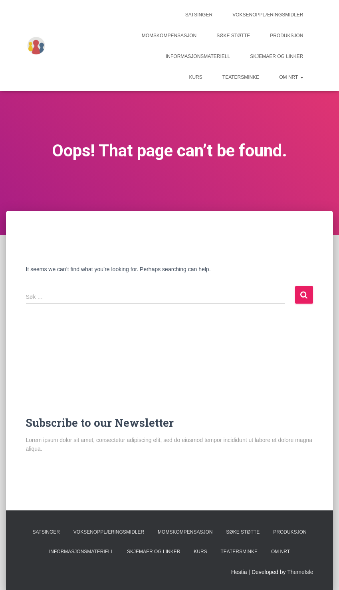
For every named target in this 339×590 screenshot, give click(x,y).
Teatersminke (240, 77)
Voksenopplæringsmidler (267, 15)
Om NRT (291, 77)
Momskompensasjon (169, 35)
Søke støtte (233, 35)
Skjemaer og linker (276, 56)
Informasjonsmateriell (198, 56)
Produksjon (286, 35)
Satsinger (198, 15)
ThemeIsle (300, 572)
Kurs (195, 77)
